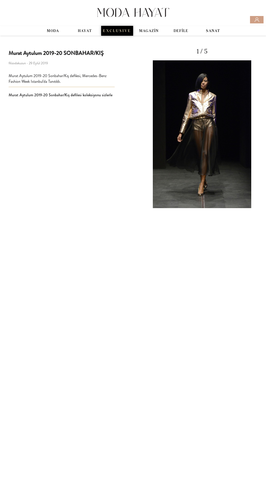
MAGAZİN (149, 31)
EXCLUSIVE (117, 31)
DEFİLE (181, 31)
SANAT (213, 31)
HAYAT (85, 31)
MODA (53, 31)
